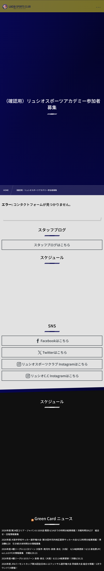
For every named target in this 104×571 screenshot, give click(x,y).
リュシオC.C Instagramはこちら (55, 375)
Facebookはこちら (55, 340)
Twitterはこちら (55, 352)
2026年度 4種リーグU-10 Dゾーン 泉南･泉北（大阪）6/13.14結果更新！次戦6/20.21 (42, 558)
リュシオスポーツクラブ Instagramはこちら (55, 364)
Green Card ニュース (54, 516)
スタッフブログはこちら (52, 244)
